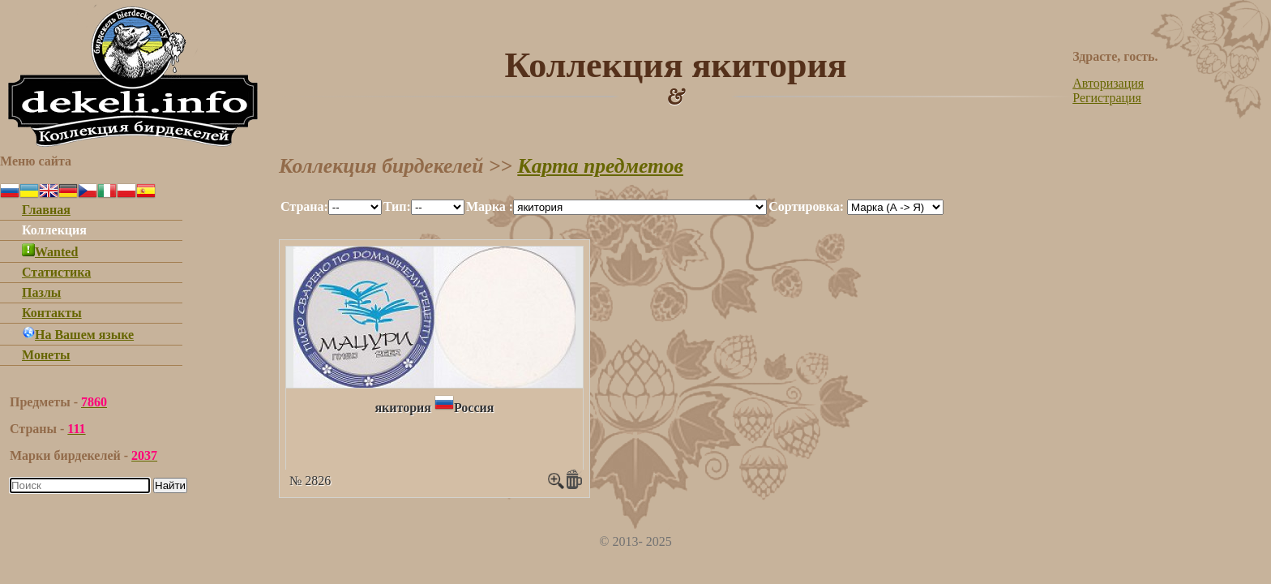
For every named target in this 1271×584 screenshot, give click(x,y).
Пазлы (41, 292)
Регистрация (1106, 98)
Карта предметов (600, 166)
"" (355, 207)
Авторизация (1108, 83)
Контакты (52, 313)
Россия (474, 407)
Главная (46, 210)
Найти (170, 485)
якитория (402, 407)
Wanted (50, 252)
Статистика (56, 272)
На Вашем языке (78, 334)
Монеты (46, 355)
